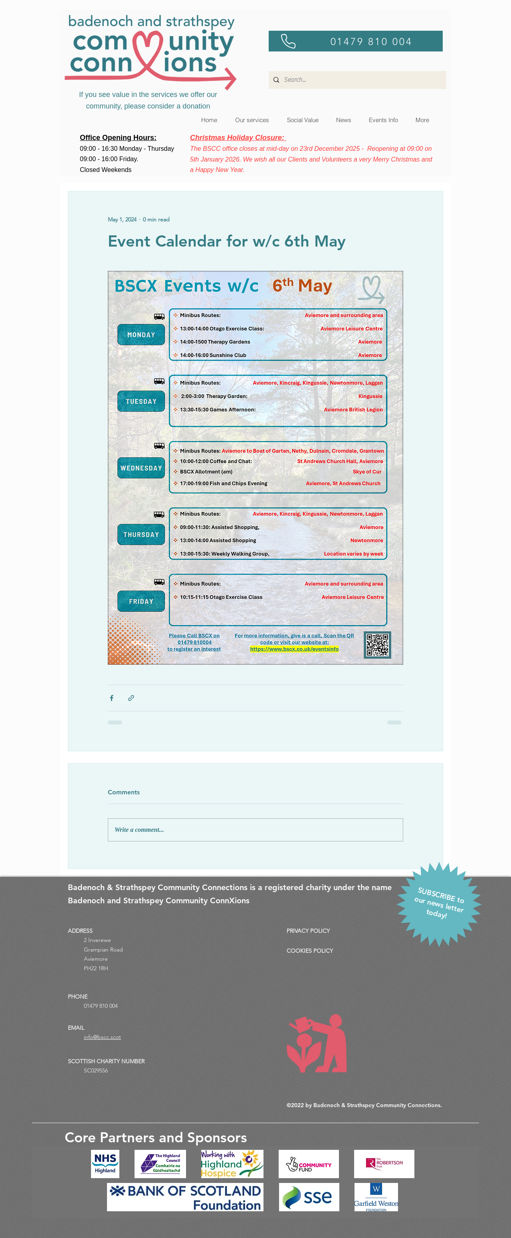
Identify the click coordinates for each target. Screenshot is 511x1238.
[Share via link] (131, 698)
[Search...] (357, 80)
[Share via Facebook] (111, 698)
